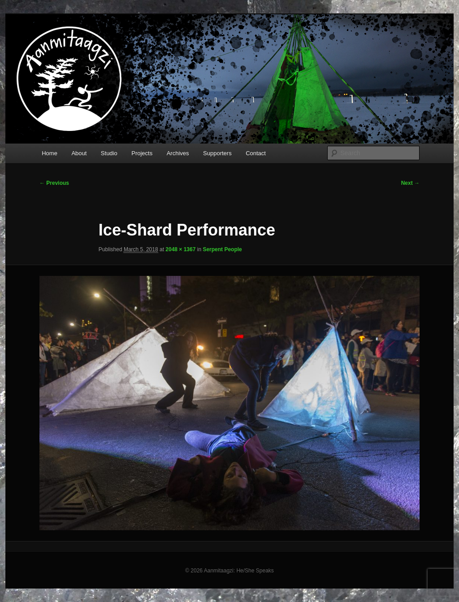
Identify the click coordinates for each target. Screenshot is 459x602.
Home (49, 153)
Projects (141, 153)
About (79, 153)
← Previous (54, 183)
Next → (410, 183)
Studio (109, 153)
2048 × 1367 (180, 249)
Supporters (217, 153)
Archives (178, 153)
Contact (256, 153)
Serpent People (222, 249)
